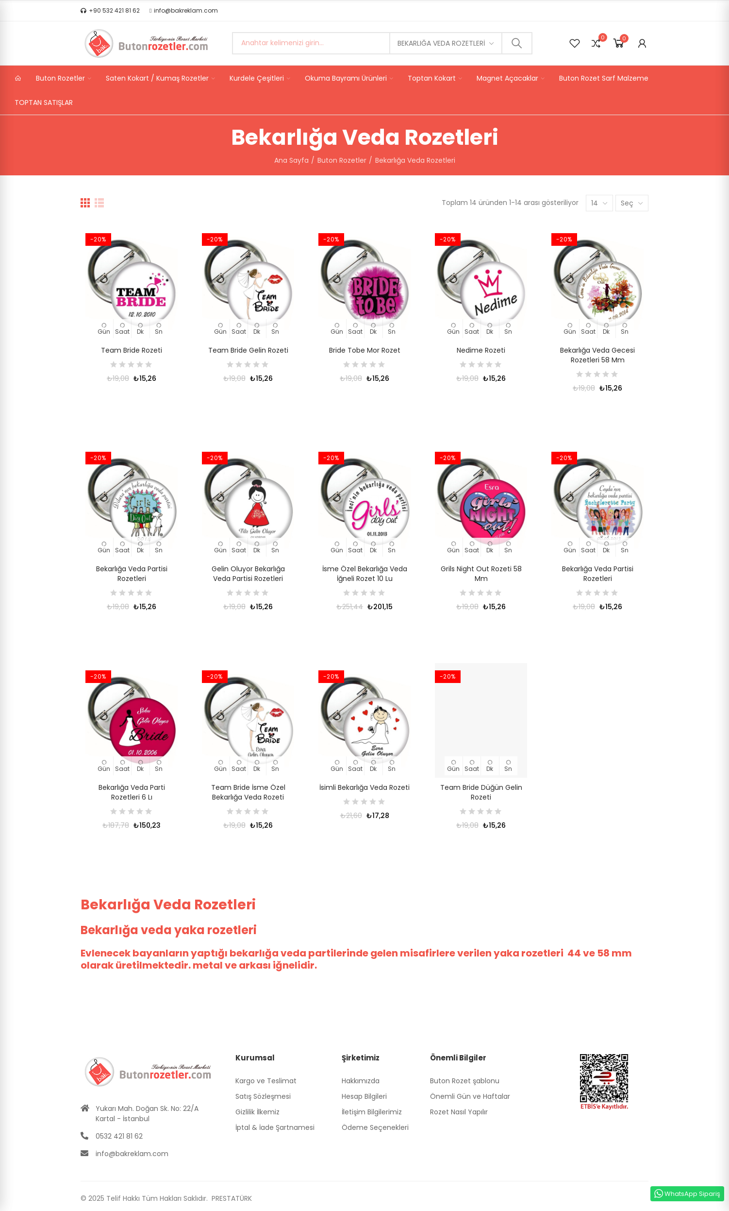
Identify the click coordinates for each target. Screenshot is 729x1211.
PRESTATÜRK (231, 1198)
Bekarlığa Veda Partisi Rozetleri (131, 573)
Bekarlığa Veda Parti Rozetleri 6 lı (132, 792)
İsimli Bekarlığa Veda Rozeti (364, 787)
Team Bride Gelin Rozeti (248, 350)
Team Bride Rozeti (131, 350)
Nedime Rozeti (481, 350)
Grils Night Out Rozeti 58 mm (481, 573)
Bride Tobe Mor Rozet (364, 350)
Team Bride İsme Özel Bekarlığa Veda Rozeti (248, 792)
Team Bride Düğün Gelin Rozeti (481, 792)
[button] (110, 10)
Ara (516, 43)
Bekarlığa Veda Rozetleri (441, 43)
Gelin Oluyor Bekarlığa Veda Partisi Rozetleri (248, 573)
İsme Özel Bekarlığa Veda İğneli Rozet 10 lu (364, 573)
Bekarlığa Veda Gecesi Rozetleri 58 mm (597, 355)
